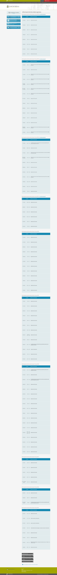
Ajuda (22, 569)
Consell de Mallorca (9, 0)
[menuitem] (23, 3)
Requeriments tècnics (25, 553)
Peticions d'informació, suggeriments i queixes (27, 570)
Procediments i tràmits (14, 13)
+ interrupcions (42, 14)
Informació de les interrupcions (26, 561)
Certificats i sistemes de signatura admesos (26, 559)
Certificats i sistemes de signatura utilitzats (26, 556)
